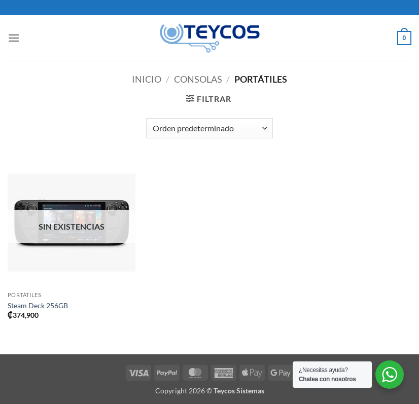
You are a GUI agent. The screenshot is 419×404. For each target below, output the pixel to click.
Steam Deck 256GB (38, 305)
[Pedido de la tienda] (209, 128)
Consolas (198, 79)
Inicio (146, 79)
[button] (14, 37)
